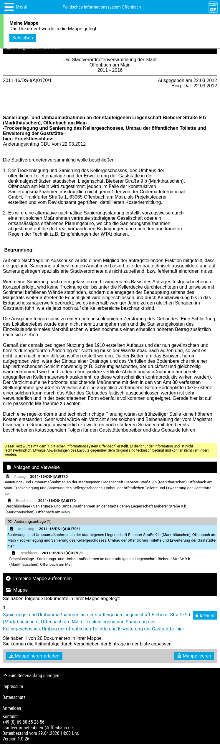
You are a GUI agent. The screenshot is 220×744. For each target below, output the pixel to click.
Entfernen (205, 615)
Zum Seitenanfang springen (30, 675)
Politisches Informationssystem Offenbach (102, 7)
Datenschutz (14, 697)
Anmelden (11, 708)
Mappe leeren (194, 656)
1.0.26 (23, 739)
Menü (21, 7)
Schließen (22, 37)
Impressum (12, 686)
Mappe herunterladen (34, 656)
